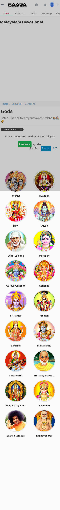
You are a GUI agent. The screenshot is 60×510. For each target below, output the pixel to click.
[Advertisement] (30, 471)
